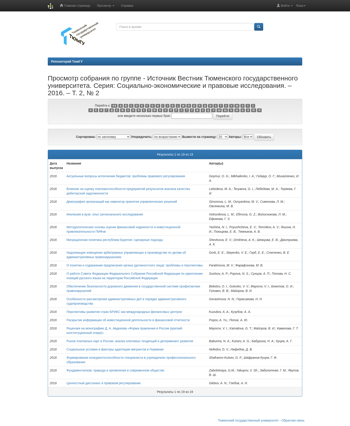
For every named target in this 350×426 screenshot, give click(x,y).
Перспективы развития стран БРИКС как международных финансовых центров (124, 312)
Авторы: (235, 137)
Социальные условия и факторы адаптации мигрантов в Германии (115, 349)
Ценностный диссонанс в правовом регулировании (104, 383)
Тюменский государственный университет (248, 420)
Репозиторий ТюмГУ (67, 61)
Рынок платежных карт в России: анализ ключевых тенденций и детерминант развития (130, 341)
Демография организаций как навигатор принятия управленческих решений (122, 201)
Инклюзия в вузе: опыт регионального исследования (105, 214)
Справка (127, 5)
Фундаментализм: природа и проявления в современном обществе (115, 370)
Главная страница (75, 5)
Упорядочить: (141, 137)
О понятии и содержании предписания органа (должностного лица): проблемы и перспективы (135, 265)
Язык (301, 5)
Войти (285, 5)
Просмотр (105, 5)
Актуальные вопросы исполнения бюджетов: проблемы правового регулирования (126, 176)
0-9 (114, 105)
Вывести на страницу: (199, 137)
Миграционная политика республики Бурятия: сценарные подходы (115, 240)
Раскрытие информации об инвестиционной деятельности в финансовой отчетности (128, 320)
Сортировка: (86, 137)
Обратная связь (292, 420)
